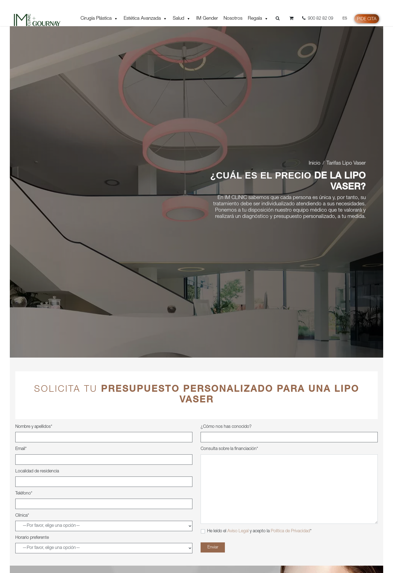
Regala (258, 18)
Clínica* (22, 516)
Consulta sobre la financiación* (229, 449)
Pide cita (366, 19)
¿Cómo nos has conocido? (226, 427)
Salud (182, 18)
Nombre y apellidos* (33, 427)
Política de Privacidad (290, 531)
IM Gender (207, 18)
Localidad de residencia (37, 471)
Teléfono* (23, 494)
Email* (21, 449)
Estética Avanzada (145, 18)
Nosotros (233, 18)
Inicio (314, 163)
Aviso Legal (238, 531)
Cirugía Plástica (99, 18)
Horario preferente (32, 538)
